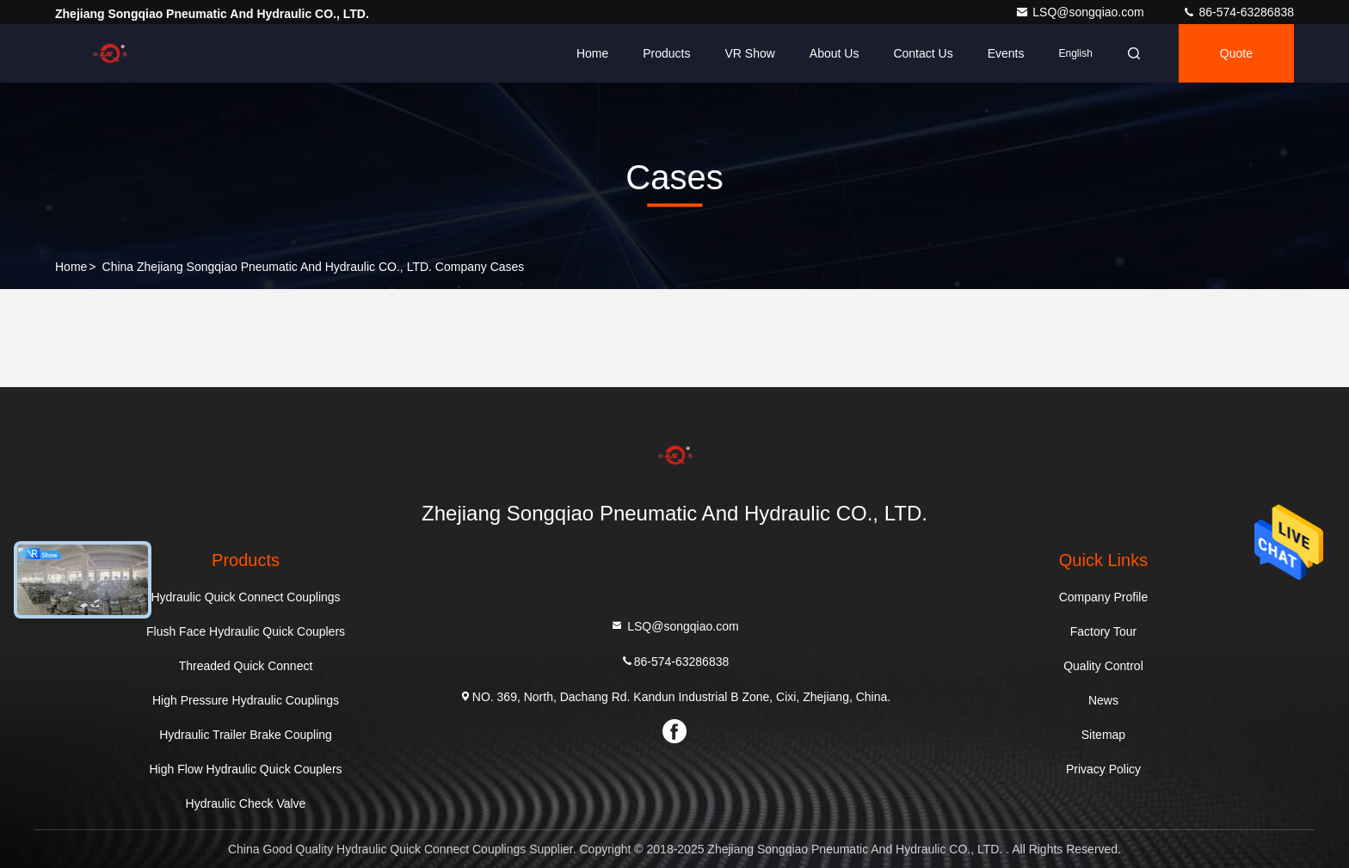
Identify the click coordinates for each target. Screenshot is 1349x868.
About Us (834, 53)
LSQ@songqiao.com (1081, 12)
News (1103, 700)
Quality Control (1103, 666)
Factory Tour (1103, 631)
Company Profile (1104, 597)
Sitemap (1103, 735)
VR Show (749, 53)
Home (592, 53)
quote (1236, 53)
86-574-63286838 (1238, 12)
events (1006, 53)
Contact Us (922, 53)
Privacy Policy (1103, 769)
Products (666, 53)
